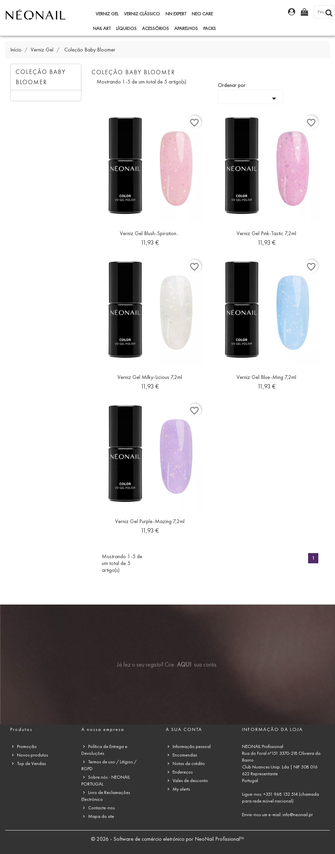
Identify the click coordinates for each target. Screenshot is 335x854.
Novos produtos (32, 755)
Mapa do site (101, 816)
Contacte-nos (101, 808)
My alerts (181, 789)
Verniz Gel (107, 14)
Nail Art (102, 28)
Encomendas (185, 755)
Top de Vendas (31, 763)
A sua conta (184, 729)
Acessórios (155, 28)
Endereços (183, 772)
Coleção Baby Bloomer (41, 77)
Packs (209, 28)
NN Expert (175, 14)
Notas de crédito (189, 763)
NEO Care (202, 14)
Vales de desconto (190, 780)
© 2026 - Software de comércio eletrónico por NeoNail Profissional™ (167, 839)
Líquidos (126, 28)
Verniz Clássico (142, 14)
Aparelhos (186, 28)
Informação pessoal (192, 746)
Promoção (27, 746)
